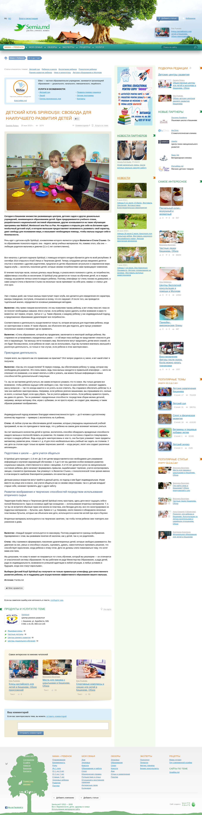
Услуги (100, 47)
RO (9, 19)
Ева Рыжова (14, 681)
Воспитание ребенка (68, 69)
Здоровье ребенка (60, 780)
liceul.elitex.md (20, 100)
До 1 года (56, 768)
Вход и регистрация (28, 18)
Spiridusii (25, 615)
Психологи (144, 760)
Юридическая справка (91, 774)
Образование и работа (92, 768)
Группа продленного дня (50, 99)
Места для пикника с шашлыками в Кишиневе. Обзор (56, 683)
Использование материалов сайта (66, 809)
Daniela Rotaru (12, 125)
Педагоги (144, 762)
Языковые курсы (15, 631)
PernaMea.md (177, 166)
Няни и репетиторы (62, 72)
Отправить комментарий (30, 733)
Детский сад (34, 69)
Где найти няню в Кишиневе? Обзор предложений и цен (181, 488)
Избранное (190, 18)
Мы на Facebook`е (15, 807)
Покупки (56, 786)
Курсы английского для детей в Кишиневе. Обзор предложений (181, 33)
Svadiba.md (174, 772)
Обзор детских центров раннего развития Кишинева (184, 101)
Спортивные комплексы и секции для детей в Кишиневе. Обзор (90, 687)
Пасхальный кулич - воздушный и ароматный (170, 211)
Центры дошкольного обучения (21, 641)
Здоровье (86, 762)
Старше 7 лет (58, 777)
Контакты (81, 99)
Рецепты (84, 47)
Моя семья (35, 47)
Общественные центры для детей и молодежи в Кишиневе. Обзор (184, 85)
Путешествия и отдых (91, 777)
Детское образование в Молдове (87, 72)
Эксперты (68, 47)
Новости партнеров (132, 135)
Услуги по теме (101, 125)
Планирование (58, 760)
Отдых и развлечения (120, 774)
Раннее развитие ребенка (40, 72)
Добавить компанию (65, 798)
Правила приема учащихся (89, 92)
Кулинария (86, 788)
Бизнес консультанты (149, 768)
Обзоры (52, 47)
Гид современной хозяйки (180, 762)
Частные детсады (15, 634)
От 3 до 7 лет (171, 383)
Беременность (58, 762)
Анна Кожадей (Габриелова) (184, 512)
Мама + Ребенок (14, 47)
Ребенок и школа (49, 69)
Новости (26, 765)
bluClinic (175, 130)
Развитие (56, 783)
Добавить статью (169, 18)
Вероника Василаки (51, 677)
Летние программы (85, 95)
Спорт (84, 771)
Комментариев (82, 125)
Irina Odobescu (165, 282)
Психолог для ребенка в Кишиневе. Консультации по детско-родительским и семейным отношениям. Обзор (185, 519)
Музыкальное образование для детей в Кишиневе (185, 535)
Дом (83, 760)
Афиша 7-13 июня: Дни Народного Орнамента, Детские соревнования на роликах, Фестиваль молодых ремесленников (134, 271)
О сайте (26, 762)
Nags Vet (175, 155)
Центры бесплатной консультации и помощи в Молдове (170, 288)
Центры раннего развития (19, 637)
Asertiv (174, 141)
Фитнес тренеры (147, 765)
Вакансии (27, 768)
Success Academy (179, 117)
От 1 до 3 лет (58, 771)
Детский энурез (181, 444)
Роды (54, 765)
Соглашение (28, 760)
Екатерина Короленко (182, 532)
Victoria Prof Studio (124, 162)
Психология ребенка (88, 69)
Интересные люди (90, 785)
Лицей (42, 95)
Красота (85, 765)
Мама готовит (175, 760)
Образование (117, 762)
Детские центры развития (174, 74)
